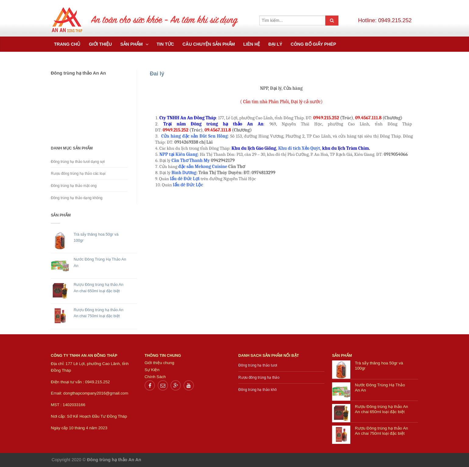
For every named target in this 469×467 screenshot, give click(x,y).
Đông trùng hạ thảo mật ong (73, 186)
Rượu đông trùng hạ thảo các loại (78, 173)
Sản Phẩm (132, 44)
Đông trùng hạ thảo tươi (257, 365)
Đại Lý (275, 44)
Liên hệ (251, 44)
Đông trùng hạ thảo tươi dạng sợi (78, 162)
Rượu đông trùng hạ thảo (258, 377)
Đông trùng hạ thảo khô (257, 390)
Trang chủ (67, 44)
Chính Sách (155, 376)
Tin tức (165, 44)
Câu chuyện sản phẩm (208, 44)
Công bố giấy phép (313, 44)
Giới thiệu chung (159, 362)
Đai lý (157, 74)
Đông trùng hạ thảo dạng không (77, 198)
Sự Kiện (152, 369)
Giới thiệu (100, 44)
